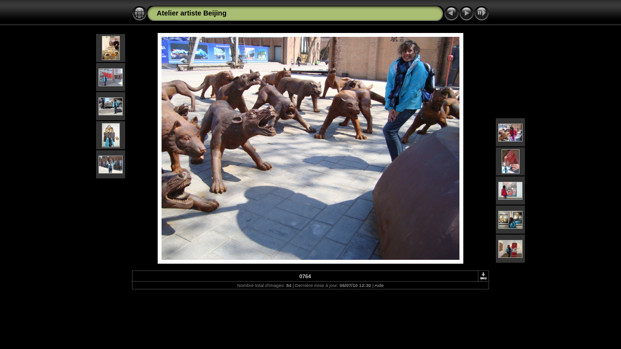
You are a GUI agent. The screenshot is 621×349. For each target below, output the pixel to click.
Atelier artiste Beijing (192, 13)
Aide (379, 285)
